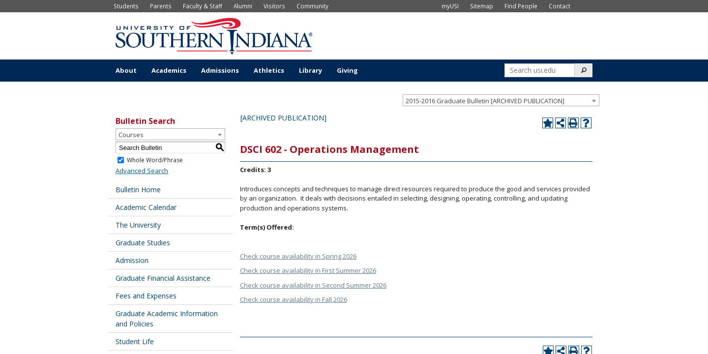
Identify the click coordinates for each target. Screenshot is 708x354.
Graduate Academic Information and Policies (167, 318)
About (126, 70)
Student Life (135, 341)
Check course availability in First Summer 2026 (308, 270)
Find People (520, 6)
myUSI (450, 6)
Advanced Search (142, 170)
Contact (559, 6)
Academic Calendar (146, 207)
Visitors (274, 6)
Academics (168, 70)
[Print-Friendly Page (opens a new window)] (573, 123)
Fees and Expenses (146, 295)
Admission (132, 260)
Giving (347, 70)
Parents (161, 6)
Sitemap (481, 6)
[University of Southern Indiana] (214, 34)
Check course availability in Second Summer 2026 (313, 285)
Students (126, 6)
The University (138, 225)
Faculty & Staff (202, 6)
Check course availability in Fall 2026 (293, 299)
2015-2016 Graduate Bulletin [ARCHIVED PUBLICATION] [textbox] (485, 100)
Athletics (269, 70)
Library (310, 70)
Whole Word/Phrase (155, 160)
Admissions (220, 70)
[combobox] (501, 100)
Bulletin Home (138, 189)
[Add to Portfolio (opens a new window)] (547, 123)
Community (312, 6)
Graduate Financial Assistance (163, 278)
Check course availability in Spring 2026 (298, 256)
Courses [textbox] (131, 134)
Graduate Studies (143, 242)
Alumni (243, 6)
